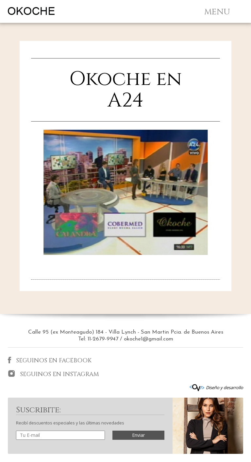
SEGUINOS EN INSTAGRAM (53, 374)
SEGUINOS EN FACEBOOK (50, 360)
